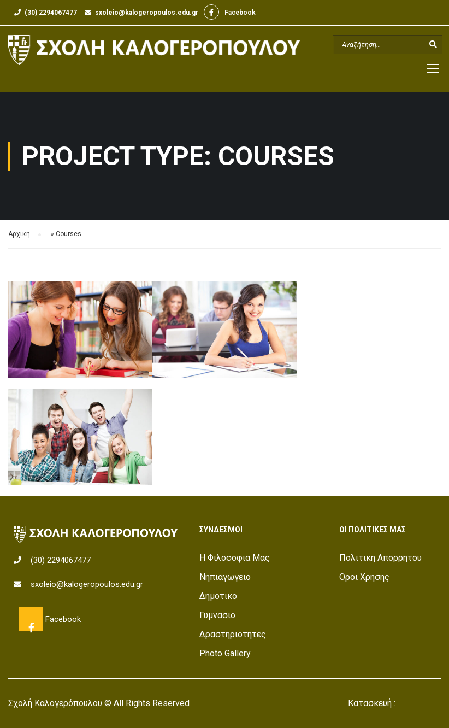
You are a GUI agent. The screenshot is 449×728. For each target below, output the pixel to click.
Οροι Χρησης (364, 577)
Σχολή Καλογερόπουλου (55, 703)
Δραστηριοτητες (232, 634)
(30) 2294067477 (51, 12)
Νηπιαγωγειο (225, 577)
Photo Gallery (225, 653)
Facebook (211, 12)
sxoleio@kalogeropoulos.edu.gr (146, 12)
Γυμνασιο (217, 615)
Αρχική (19, 234)
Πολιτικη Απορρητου (380, 558)
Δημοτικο (218, 596)
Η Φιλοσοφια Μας (234, 558)
